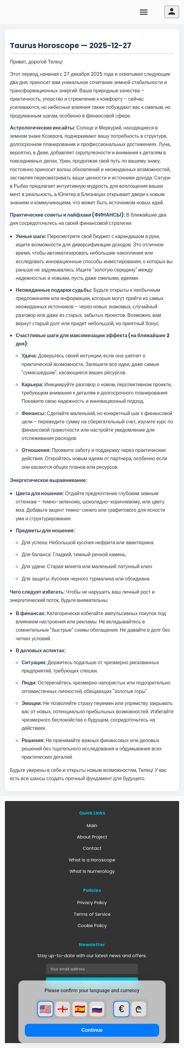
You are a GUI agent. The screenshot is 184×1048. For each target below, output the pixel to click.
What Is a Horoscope (92, 860)
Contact (92, 848)
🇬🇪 (62, 1009)
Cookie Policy (92, 926)
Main (92, 826)
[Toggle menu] (144, 12)
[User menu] (171, 12)
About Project (92, 837)
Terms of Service (92, 914)
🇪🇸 (80, 1009)
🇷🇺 (97, 1009)
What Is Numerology (92, 871)
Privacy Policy (92, 903)
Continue (91, 1030)
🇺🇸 (46, 1009)
